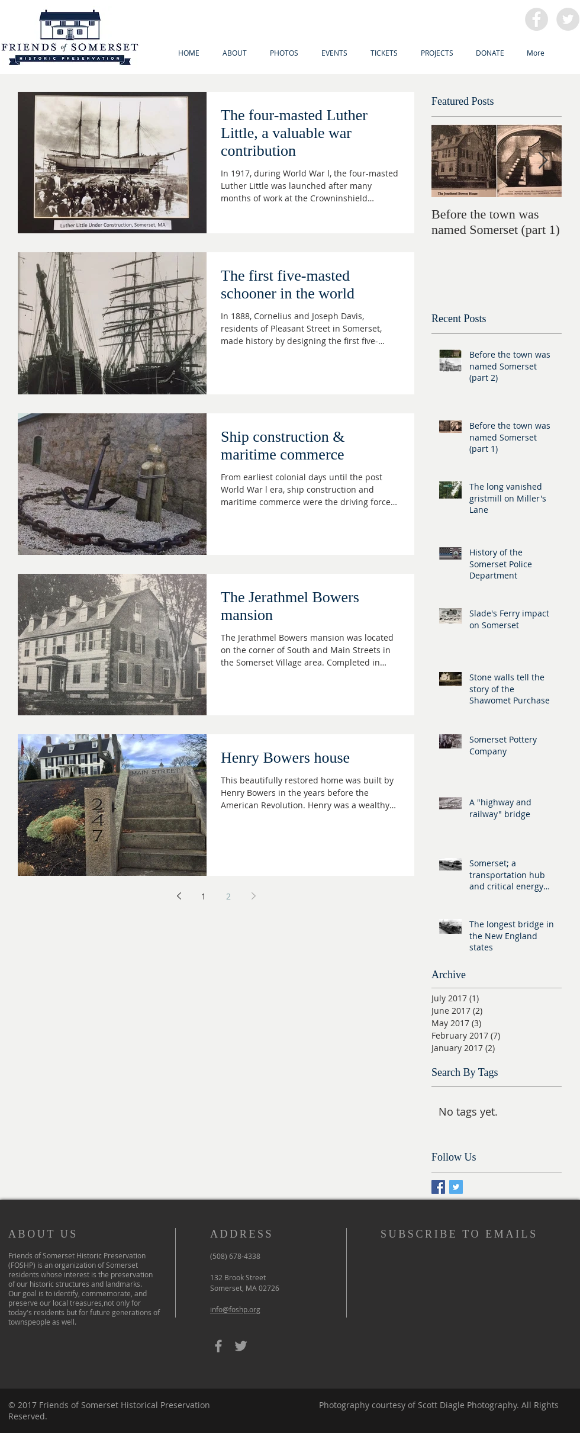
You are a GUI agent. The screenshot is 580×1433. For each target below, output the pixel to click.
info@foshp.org (235, 1309)
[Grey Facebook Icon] (218, 1346)
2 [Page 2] (228, 896)
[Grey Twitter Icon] (241, 1346)
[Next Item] (542, 161)
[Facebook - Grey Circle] (536, 19)
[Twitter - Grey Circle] (567, 19)
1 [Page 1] (203, 896)
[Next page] (253, 896)
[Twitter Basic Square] (456, 1187)
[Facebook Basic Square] (438, 1187)
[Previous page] (178, 896)
